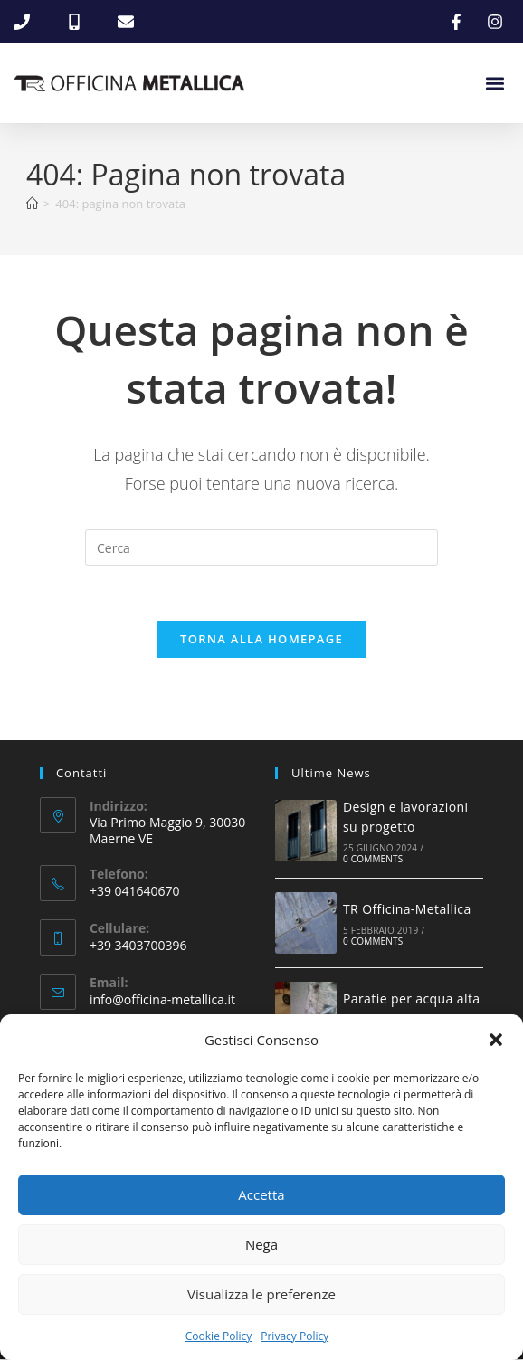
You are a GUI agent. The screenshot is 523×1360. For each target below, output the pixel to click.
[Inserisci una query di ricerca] (261, 547)
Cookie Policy (218, 1336)
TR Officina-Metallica (407, 909)
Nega (261, 1244)
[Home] (32, 203)
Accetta (261, 1194)
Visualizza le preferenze (261, 1294)
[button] (496, 1040)
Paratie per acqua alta (411, 999)
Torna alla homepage (261, 639)
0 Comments (373, 859)
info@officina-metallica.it (162, 1000)
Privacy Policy (294, 1336)
